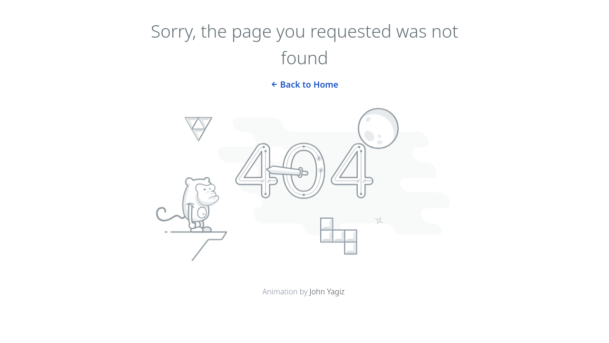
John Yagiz (327, 291)
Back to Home (304, 84)
